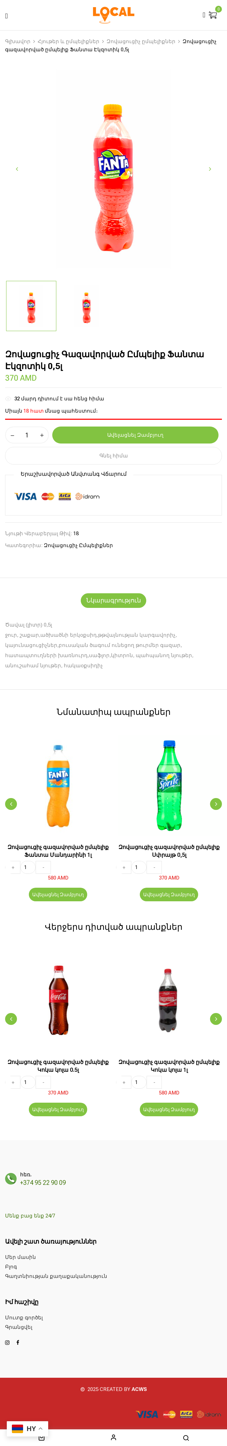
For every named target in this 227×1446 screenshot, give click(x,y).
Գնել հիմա (113, 456)
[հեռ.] (11, 1179)
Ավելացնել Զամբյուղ (58, 894)
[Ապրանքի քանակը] (27, 435)
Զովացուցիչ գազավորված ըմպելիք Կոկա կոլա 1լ (169, 1066)
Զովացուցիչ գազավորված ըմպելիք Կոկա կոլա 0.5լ (58, 1066)
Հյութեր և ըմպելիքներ (68, 41)
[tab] (113, 600)
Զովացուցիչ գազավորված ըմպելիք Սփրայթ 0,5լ (169, 851)
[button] (214, 16)
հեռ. (26, 1175)
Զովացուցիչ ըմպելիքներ (141, 41)
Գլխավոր (18, 41)
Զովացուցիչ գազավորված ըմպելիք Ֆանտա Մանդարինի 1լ (58, 851)
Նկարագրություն (113, 600)
